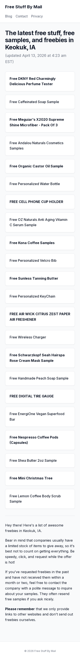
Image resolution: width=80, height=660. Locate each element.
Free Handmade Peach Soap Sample (39, 378)
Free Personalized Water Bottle (35, 184)
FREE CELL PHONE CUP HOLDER (36, 202)
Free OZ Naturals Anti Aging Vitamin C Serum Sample (38, 222)
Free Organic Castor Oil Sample (36, 166)
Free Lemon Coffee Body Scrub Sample (35, 499)
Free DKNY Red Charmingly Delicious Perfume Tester (33, 81)
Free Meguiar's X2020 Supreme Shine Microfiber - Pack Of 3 (37, 122)
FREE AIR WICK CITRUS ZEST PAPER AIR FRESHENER (40, 317)
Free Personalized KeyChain (32, 296)
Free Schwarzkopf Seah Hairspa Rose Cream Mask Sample (37, 358)
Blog (8, 16)
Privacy (37, 16)
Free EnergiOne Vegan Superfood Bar (37, 416)
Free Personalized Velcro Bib (33, 260)
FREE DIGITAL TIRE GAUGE (32, 396)
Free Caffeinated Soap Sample (34, 102)
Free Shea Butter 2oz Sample (33, 460)
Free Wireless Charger (28, 337)
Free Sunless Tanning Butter (34, 278)
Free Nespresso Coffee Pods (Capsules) (34, 440)
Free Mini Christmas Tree (31, 478)
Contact (22, 16)
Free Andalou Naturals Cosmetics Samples (36, 146)
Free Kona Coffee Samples (32, 243)
